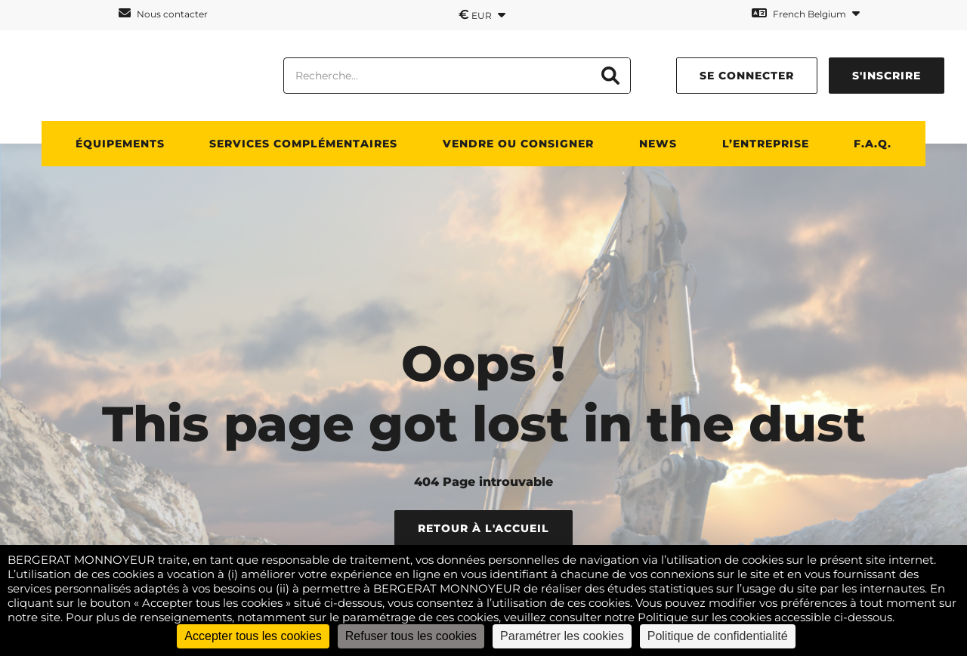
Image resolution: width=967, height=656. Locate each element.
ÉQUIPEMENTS (120, 143)
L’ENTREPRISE (765, 143)
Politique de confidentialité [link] (717, 636)
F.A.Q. (872, 143)
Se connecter (747, 75)
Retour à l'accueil (483, 528)
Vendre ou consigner (518, 143)
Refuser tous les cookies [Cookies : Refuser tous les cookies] (411, 636)
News (658, 143)
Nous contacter (163, 13)
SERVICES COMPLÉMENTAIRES (303, 143)
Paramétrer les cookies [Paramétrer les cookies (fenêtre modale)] (562, 636)
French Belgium (806, 13)
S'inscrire (886, 75)
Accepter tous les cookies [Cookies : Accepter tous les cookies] (252, 636)
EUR (482, 14)
